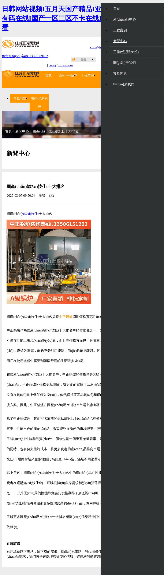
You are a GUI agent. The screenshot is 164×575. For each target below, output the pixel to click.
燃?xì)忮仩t (30, 214)
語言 (83, 59)
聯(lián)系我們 (123, 84)
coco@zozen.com (61, 65)
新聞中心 (120, 41)
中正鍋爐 (65, 317)
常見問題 (120, 73)
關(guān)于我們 (124, 62)
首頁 (48, 75)
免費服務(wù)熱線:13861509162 (25, 56)
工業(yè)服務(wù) (126, 52)
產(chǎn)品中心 (124, 19)
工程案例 (87, 75)
